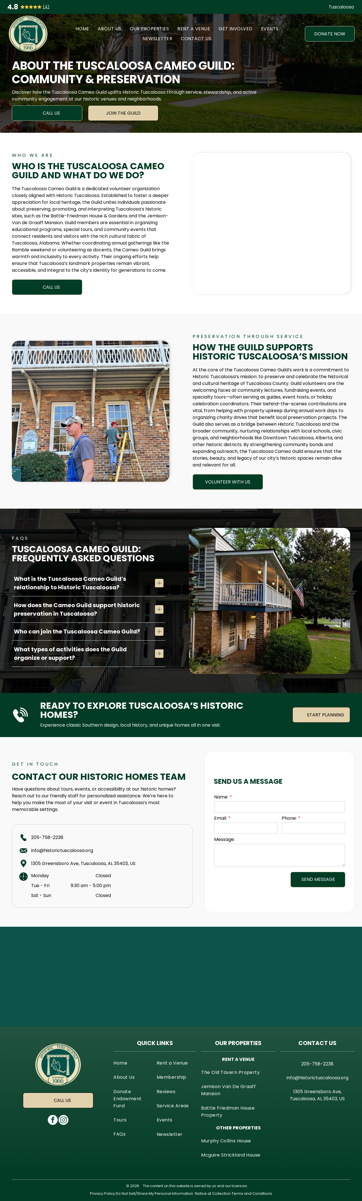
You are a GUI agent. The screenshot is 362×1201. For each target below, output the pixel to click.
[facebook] (53, 1120)
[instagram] (63, 1120)
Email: (220, 818)
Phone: (289, 818)
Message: (224, 839)
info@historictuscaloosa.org (62, 850)
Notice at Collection (213, 1193)
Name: (221, 797)
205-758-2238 (47, 837)
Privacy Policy (102, 1193)
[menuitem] (82, 29)
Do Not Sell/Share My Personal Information (154, 1193)
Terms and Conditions (252, 1193)
